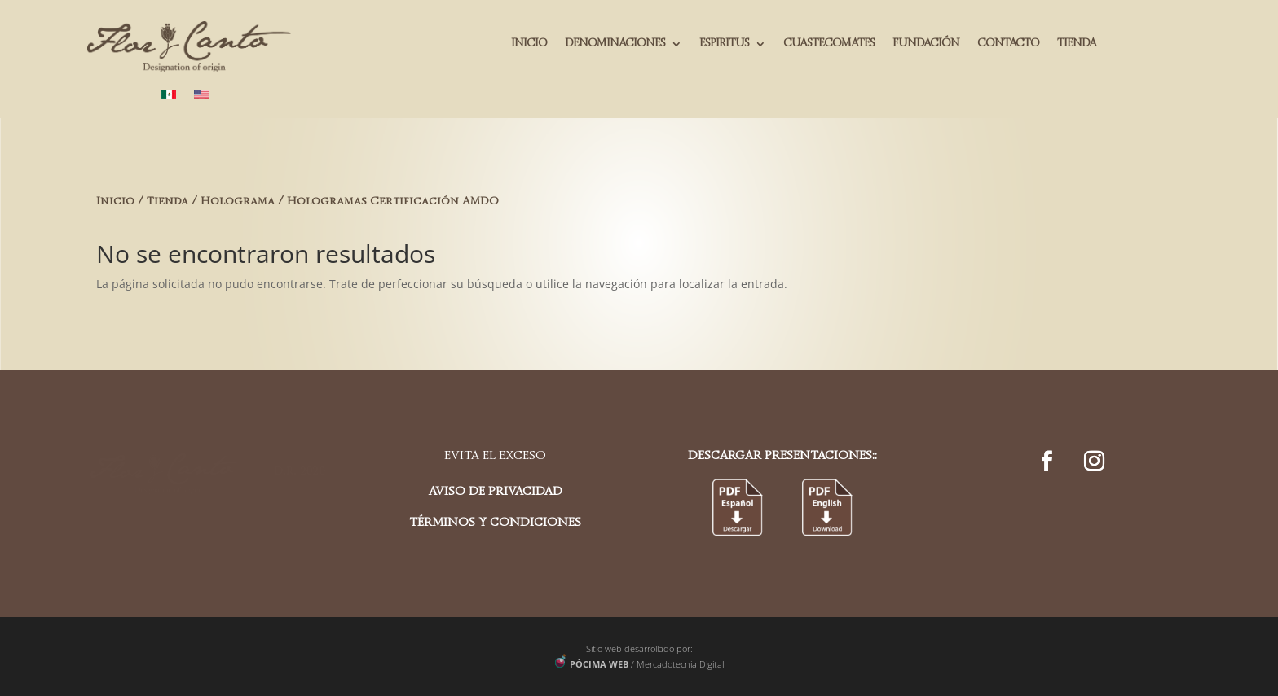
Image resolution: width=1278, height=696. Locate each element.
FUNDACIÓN (925, 43)
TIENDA (1076, 43)
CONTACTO (1008, 43)
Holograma (238, 201)
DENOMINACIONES (615, 43)
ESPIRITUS (724, 43)
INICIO (529, 43)
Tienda (167, 201)
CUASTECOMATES (829, 43)
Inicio (115, 201)
